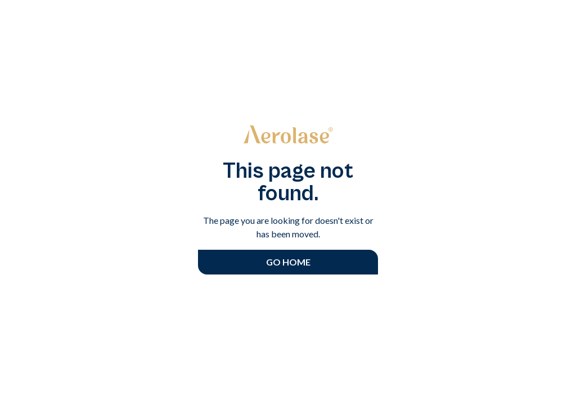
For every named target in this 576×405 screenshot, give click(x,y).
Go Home (288, 261)
